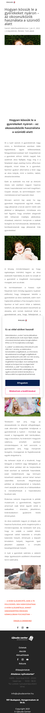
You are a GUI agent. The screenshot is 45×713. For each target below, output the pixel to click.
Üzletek (22, 647)
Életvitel (21, 31)
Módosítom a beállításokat (22, 391)
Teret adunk (29, 31)
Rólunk (22, 663)
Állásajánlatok (22, 670)
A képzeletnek (11, 31)
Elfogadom (22, 383)
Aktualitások (22, 655)
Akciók (22, 651)
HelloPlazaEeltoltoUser (19, 28)
